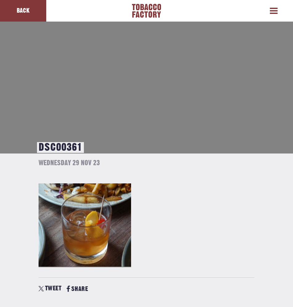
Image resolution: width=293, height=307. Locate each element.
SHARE (77, 289)
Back (23, 10)
